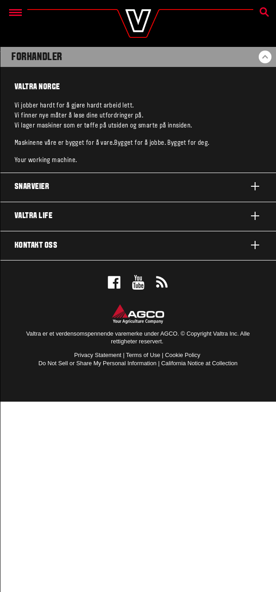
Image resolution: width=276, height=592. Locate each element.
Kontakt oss (138, 245)
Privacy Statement (97, 355)
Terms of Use (143, 355)
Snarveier (138, 186)
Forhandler (36, 57)
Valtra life (138, 215)
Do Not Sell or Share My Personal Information (98, 363)
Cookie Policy (183, 355)
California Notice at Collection (199, 363)
